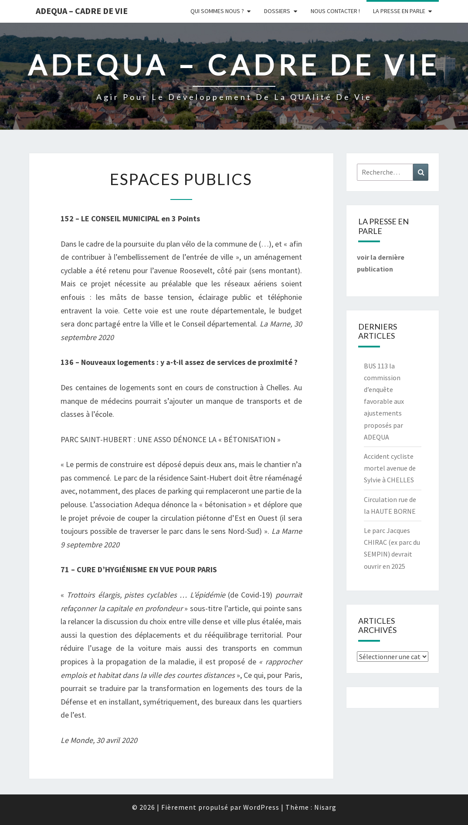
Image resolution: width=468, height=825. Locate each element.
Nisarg (325, 807)
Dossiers (277, 11)
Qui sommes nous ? (217, 11)
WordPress (261, 807)
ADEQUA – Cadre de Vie (82, 10)
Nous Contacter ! (335, 11)
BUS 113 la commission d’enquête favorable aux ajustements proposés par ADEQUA (384, 401)
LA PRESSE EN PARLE (399, 11)
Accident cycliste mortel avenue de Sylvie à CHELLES (390, 468)
